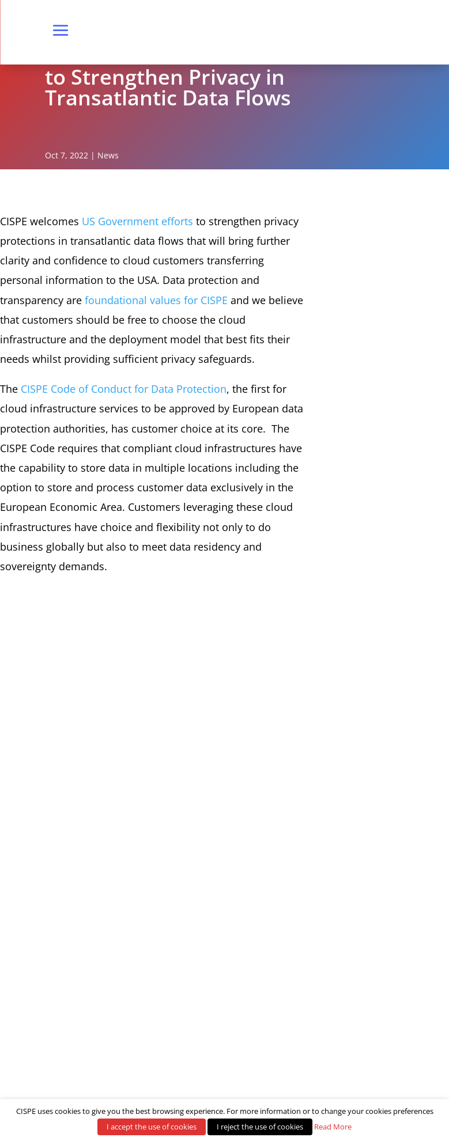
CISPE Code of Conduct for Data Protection (124, 389)
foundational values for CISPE (156, 300)
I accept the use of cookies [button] (152, 1126)
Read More (333, 1126)
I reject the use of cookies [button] (260, 1126)
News (108, 155)
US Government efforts (137, 221)
